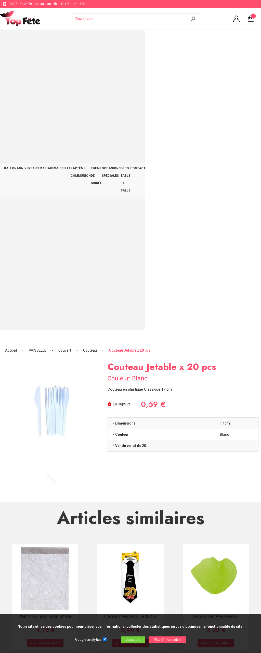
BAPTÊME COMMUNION (107, 39)
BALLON (12, 39)
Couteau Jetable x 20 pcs (130, 55)
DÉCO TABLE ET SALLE (218, 39)
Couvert (64, 55)
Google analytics (88, 639)
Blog (131, 564)
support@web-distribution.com (150, 551)
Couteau (90, 55)
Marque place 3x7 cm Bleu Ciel (130, 432)
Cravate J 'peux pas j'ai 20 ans (130, 320)
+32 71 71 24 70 (20, 4)
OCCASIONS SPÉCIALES (179, 39)
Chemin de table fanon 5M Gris (45, 320)
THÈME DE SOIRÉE (142, 39)
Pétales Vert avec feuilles (216, 320)
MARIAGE (57, 39)
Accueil (11, 55)
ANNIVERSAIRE (34, 39)
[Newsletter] (84, 610)
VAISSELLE (77, 39)
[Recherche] (132, 18)
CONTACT (247, 39)
